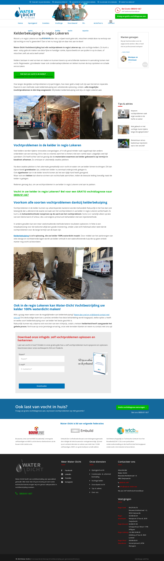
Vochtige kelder (75, 24)
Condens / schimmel (56, 24)
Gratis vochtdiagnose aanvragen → (130, 404)
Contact (139, 24)
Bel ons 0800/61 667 (140, 410)
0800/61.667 (21, 197)
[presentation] (36, 374)
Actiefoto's (126, 24)
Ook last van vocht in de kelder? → (35, 77)
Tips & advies (97, 486)
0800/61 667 (25, 491)
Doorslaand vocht (95, 24)
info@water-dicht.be (128, 484)
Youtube (66, 476)
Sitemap (46, 557)
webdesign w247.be (141, 557)
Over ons (95, 490)
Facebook (66, 468)
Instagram (67, 480)
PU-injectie (111, 24)
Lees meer (126, 53)
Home (20, 24)
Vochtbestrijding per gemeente (61, 557)
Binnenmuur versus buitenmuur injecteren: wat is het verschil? (139, 144)
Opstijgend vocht (35, 24)
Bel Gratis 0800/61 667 (128, 9)
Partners (78, 557)
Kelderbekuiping (21, 238)
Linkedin (66, 472)
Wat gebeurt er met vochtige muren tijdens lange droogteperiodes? (139, 130)
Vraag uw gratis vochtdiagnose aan (130, 17)
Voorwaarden (36, 557)
